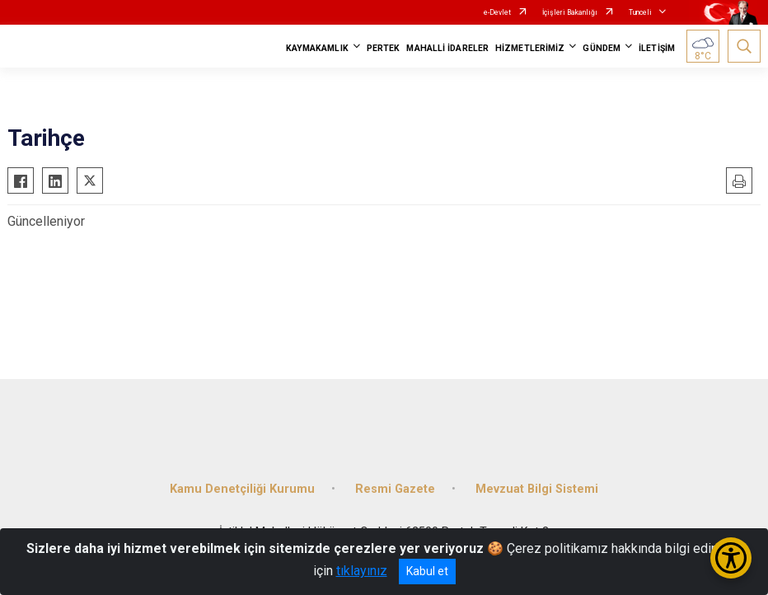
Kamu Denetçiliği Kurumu (242, 489)
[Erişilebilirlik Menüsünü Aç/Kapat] (731, 558)
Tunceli (640, 12)
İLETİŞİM (657, 48)
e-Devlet (497, 12)
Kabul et (427, 571)
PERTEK (383, 48)
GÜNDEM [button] (601, 48)
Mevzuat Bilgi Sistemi (536, 489)
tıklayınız (361, 571)
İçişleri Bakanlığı (569, 12)
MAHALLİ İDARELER (447, 48)
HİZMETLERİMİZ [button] (529, 48)
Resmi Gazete (395, 489)
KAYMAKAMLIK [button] (317, 48)
